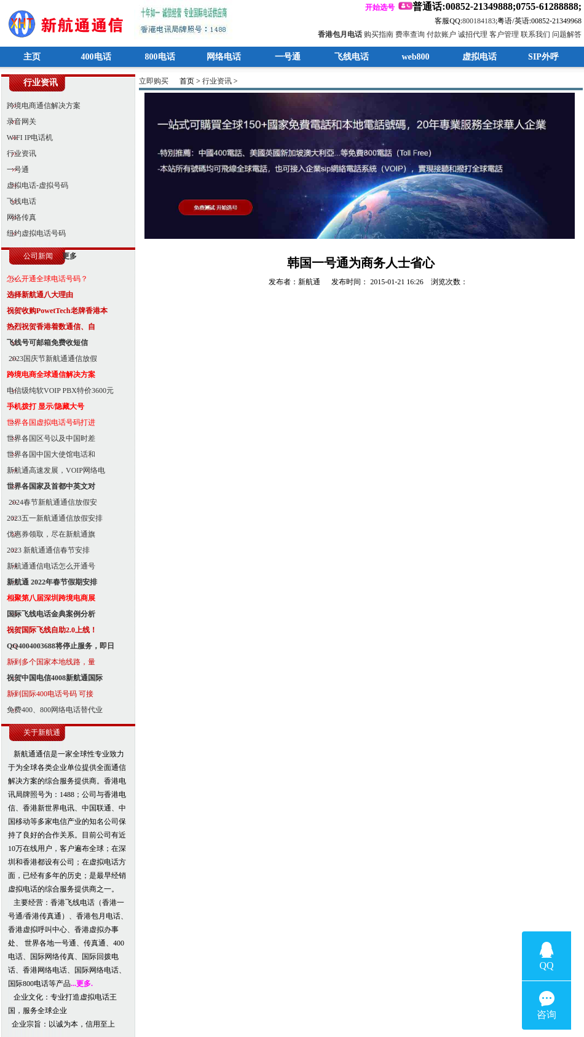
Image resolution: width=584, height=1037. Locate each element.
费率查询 (410, 34)
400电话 (96, 56)
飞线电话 (351, 56)
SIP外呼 (543, 56)
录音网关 (18, 121)
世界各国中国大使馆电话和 (48, 454)
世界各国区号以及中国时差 (48, 438)
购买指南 (378, 34)
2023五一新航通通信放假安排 (52, 518)
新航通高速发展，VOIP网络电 (53, 470)
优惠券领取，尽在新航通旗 (48, 534)
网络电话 (224, 56)
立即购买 (153, 81)
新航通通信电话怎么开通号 (48, 566)
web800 (415, 56)
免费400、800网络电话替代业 (52, 709)
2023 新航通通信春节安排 (45, 550)
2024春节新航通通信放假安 (49, 502)
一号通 (288, 56)
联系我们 (535, 34)
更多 (69, 256)
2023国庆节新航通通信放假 (49, 358)
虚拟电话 (479, 56)
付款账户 (441, 34)
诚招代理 (472, 34)
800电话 (160, 56)
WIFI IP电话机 (27, 137)
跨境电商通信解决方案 (41, 105)
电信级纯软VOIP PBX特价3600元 (57, 390)
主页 (32, 56)
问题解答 (567, 34)
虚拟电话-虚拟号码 (34, 185)
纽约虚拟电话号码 (33, 233)
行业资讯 (18, 153)
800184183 (478, 21)
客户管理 (504, 34)
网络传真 (18, 217)
